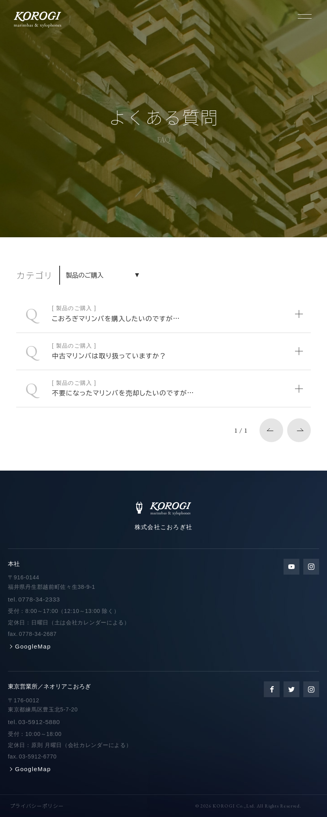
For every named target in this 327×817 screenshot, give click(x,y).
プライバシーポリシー (37, 805)
